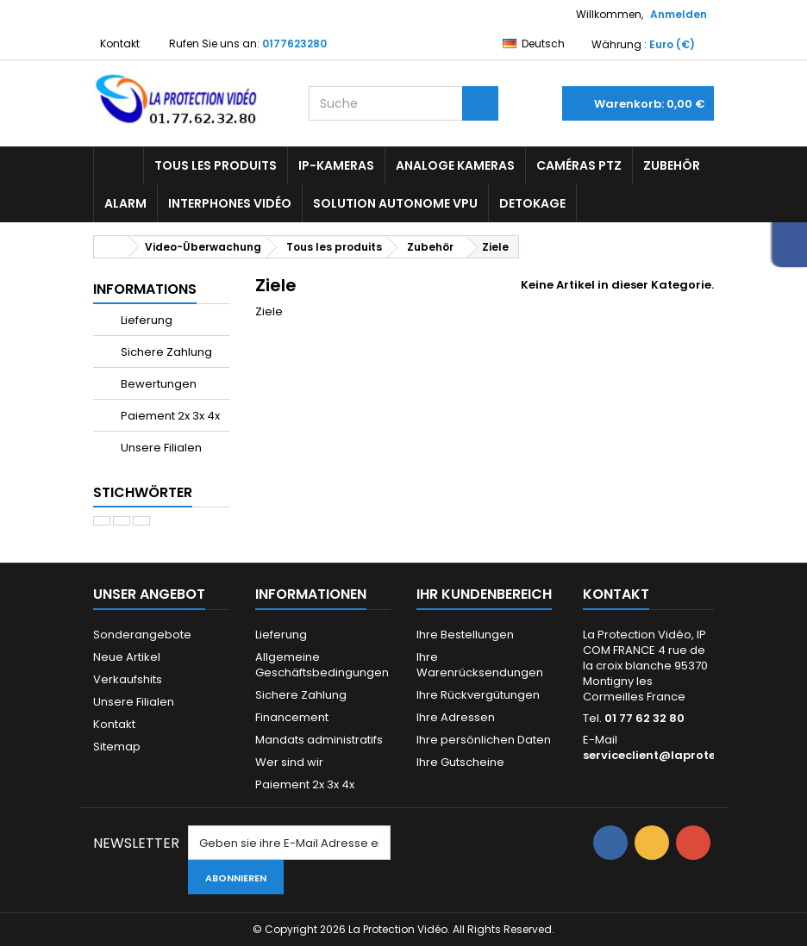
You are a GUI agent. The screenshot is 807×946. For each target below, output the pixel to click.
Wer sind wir (289, 762)
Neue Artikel (126, 657)
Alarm (125, 203)
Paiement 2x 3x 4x (169, 416)
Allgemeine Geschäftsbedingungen (322, 665)
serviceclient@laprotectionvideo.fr (688, 755)
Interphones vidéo (229, 203)
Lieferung (145, 320)
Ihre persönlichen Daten (483, 739)
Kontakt (120, 43)
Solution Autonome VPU (395, 203)
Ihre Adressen (455, 717)
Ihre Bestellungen (465, 634)
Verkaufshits (127, 679)
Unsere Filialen (160, 447)
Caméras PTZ (579, 165)
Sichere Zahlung (165, 352)
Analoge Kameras (455, 165)
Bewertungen (157, 384)
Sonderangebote (142, 634)
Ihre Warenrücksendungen (479, 665)
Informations (145, 289)
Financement (291, 717)
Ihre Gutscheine (460, 762)
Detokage (532, 203)
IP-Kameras (336, 165)
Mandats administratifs (319, 739)
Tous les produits (215, 165)
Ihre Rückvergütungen (478, 695)
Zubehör (671, 165)
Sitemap (117, 746)
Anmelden (678, 14)
